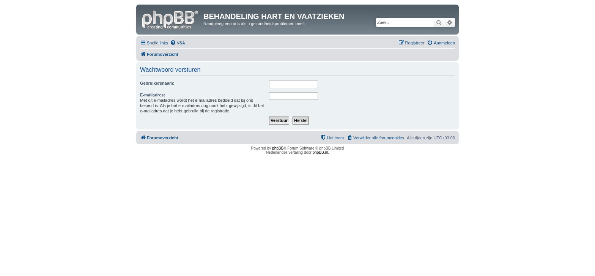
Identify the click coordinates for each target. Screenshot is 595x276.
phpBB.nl (320, 152)
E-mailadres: (152, 95)
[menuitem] (177, 42)
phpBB (277, 148)
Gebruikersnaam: (157, 83)
